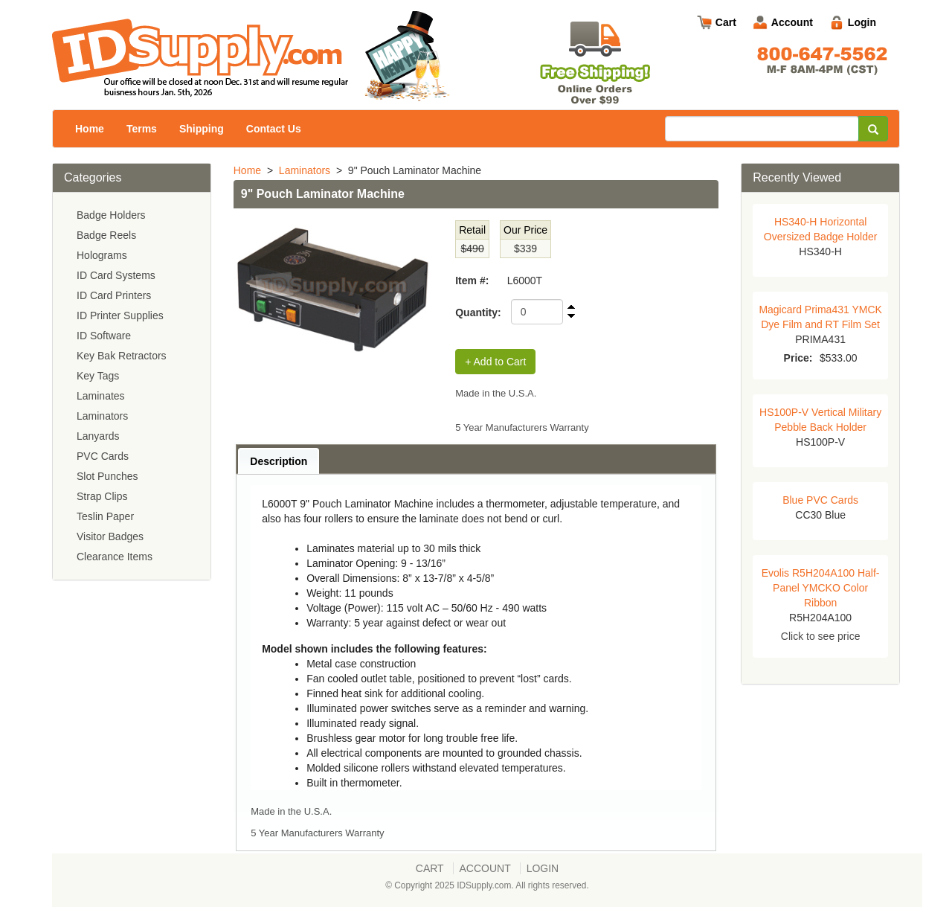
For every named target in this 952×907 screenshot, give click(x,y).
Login (862, 22)
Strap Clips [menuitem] (102, 496)
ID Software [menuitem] (104, 336)
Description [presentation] (278, 461)
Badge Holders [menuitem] (111, 215)
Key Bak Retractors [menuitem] (122, 356)
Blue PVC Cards (820, 500)
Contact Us (273, 129)
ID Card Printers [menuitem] (114, 295)
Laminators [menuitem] (102, 416)
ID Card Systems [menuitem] (116, 275)
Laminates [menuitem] (101, 396)
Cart (725, 22)
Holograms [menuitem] (102, 255)
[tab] (278, 461)
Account (792, 22)
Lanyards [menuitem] (98, 436)
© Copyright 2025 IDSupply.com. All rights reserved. (487, 885)
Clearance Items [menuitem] (114, 557)
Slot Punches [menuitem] (107, 476)
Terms (141, 129)
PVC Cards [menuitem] (103, 456)
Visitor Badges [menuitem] (110, 536)
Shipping (201, 129)
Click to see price (821, 636)
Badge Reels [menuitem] (106, 235)
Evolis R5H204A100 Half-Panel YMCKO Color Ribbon (821, 588)
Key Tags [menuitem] (98, 376)
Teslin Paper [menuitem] (105, 516)
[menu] (131, 386)
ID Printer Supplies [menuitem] (120, 315)
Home (89, 129)
